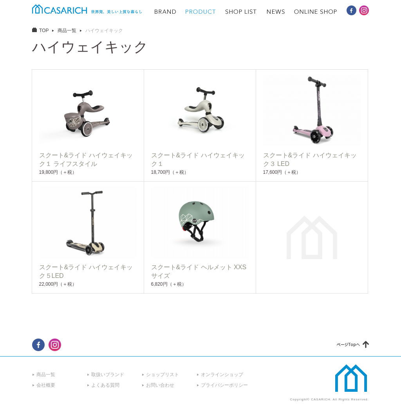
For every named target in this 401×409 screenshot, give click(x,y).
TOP (44, 30)
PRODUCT (201, 11)
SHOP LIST (241, 11)
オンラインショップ (222, 374)
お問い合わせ (160, 385)
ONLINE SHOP (315, 11)
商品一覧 (67, 30)
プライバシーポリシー (224, 385)
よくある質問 (105, 385)
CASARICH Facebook (351, 10)
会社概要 (45, 385)
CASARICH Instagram (364, 10)
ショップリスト (162, 374)
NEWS (276, 11)
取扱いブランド (107, 374)
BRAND (165, 11)
